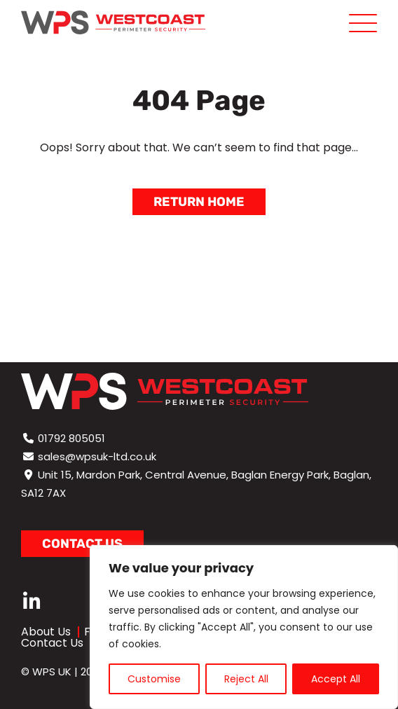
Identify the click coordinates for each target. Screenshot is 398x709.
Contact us (82, 543)
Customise (154, 679)
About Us (46, 632)
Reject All (246, 679)
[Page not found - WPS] (113, 22)
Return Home (199, 201)
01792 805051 (71, 438)
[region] (244, 627)
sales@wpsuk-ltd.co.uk (97, 456)
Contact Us (52, 643)
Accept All (335, 679)
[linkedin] (32, 602)
